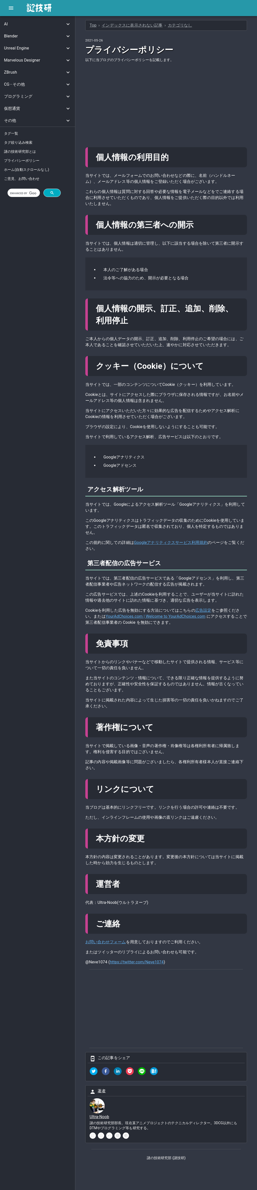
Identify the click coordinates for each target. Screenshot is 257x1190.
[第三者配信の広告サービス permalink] (165, 563)
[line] (142, 1072)
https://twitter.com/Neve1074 (137, 962)
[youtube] (101, 1135)
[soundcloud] (109, 1135)
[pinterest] (126, 1135)
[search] (23, 193)
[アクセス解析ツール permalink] (147, 489)
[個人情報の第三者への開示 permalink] (198, 225)
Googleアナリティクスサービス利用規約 (171, 542)
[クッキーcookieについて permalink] (208, 366)
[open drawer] (11, 8)
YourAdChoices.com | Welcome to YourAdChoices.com (156, 616)
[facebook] (106, 1072)
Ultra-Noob (99, 1116)
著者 (102, 1091)
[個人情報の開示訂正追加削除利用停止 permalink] (132, 321)
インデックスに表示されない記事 (132, 25)
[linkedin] (118, 1072)
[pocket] (130, 1072)
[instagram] (117, 1135)
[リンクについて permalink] (158, 789)
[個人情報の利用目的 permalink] (173, 157)
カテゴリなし (180, 25)
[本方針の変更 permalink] (149, 839)
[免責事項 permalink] (132, 644)
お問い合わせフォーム (105, 942)
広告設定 (203, 610)
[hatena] (154, 1072)
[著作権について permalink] (157, 727)
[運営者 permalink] (124, 884)
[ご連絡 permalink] (124, 924)
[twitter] (94, 1072)
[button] (37, 24)
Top (93, 25)
